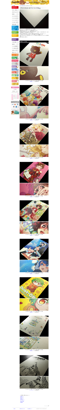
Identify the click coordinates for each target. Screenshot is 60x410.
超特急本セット (22, 399)
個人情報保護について (30, 408)
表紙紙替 (21, 402)
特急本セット (22, 398)
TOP (20, 5)
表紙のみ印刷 (22, 401)
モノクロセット (22, 400)
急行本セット (22, 397)
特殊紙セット (31, 81)
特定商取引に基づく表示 (22, 408)
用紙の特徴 (23, 5)
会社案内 (14, 408)
